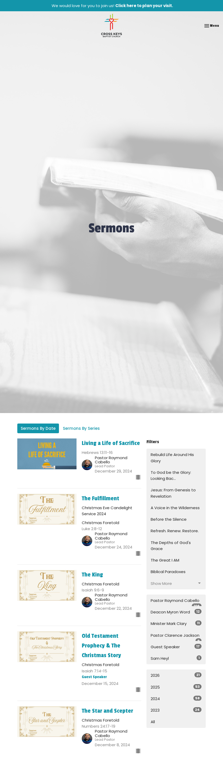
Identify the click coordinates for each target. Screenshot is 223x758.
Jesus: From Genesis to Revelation (173, 493)
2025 (176, 687)
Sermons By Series (81, 428)
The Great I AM (165, 560)
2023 (176, 710)
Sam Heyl (176, 658)
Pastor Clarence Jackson (176, 637)
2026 (176, 675)
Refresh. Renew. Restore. (175, 531)
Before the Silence (169, 519)
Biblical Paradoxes (168, 571)
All (153, 721)
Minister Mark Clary (176, 623)
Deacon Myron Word (176, 612)
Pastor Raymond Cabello (176, 602)
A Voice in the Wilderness (175, 507)
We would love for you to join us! (112, 5)
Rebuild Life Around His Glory (172, 457)
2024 (176, 698)
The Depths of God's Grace (171, 545)
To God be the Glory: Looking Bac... (171, 475)
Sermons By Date (38, 428)
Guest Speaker (176, 647)
